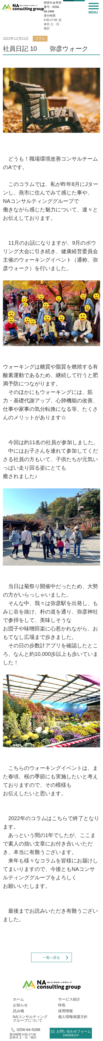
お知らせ (20, 1005)
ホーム (18, 999)
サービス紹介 (69, 999)
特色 (61, 1005)
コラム (40, 38)
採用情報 (65, 1011)
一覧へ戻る (51, 958)
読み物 (18, 1011)
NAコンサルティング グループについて (30, 1018)
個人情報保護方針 (73, 1017)
